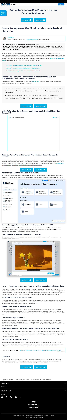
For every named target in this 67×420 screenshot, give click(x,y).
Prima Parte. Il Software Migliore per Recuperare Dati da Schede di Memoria (24, 65)
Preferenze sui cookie (29, 415)
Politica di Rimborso (45, 415)
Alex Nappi (10, 37)
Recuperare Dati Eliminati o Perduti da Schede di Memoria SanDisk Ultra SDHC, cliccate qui (40, 350)
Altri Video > (55, 117)
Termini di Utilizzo (37, 415)
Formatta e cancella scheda (32, 39)
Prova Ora (61, 4)
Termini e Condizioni (17, 415)
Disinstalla (52, 415)
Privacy (23, 415)
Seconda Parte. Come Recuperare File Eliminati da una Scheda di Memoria (23, 68)
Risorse (7, 379)
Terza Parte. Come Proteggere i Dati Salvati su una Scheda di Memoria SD (23, 71)
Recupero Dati (35, 81)
